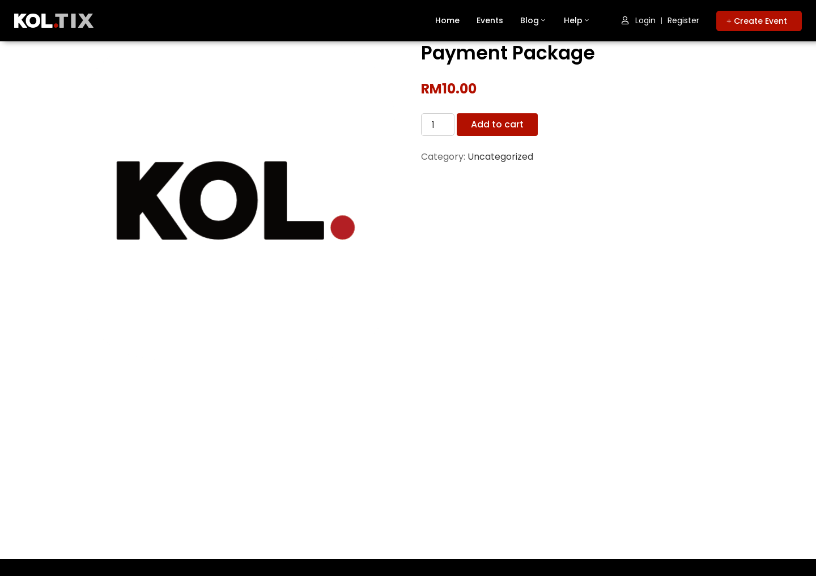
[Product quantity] (437, 124)
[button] (759, 21)
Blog (533, 20)
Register (683, 20)
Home (447, 20)
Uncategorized (500, 156)
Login (639, 20)
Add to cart (497, 124)
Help (577, 20)
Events (490, 20)
